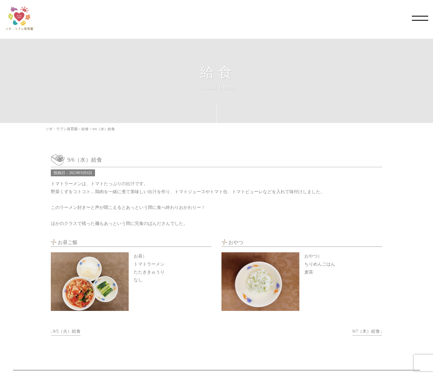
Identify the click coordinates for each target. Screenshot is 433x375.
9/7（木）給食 (366, 331)
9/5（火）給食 (67, 331)
